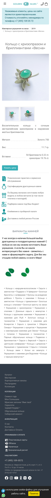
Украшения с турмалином (16, 347)
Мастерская (10, 378)
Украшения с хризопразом (19, 308)
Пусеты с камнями (24, 298)
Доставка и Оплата (13, 430)
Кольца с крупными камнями (18, 314)
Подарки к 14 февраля (26, 292)
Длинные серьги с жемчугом (30, 311)
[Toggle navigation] (5, 4)
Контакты (9, 427)
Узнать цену (10, 168)
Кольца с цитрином (36, 344)
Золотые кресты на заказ (35, 305)
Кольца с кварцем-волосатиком (21, 288)
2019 (33, 29)
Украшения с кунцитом (23, 327)
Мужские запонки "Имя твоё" (18, 402)
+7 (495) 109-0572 (14, 460)
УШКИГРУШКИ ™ (12, 408)
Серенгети (9, 405)
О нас (7, 424)
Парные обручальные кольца (18, 337)
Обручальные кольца (14, 411)
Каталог (8, 375)
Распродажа (10, 383)
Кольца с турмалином (26, 301)
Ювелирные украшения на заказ (15, 29)
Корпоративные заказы (16, 381)
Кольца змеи (13, 350)
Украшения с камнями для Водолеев (21, 353)
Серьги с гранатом (26, 324)
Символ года (11, 396)
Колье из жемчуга (34, 350)
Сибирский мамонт (13, 414)
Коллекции (10, 386)
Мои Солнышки (12, 399)
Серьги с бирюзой (27, 340)
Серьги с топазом (38, 347)
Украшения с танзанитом (31, 334)
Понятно (34, 493)
